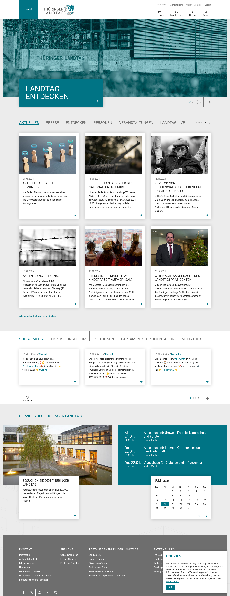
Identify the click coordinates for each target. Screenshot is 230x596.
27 (157, 508)
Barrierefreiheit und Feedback (34, 579)
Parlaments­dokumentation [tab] (147, 339)
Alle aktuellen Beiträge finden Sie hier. (37, 316)
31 (188, 508)
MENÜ (29, 9)
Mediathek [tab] (191, 339)
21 (165, 504)
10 (188, 495)
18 (196, 500)
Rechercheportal (97, 559)
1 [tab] (190, 102)
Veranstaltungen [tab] (136, 123)
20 (157, 504)
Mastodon (44, 354)
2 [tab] (193, 102)
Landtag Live (176, 15)
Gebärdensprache (193, 5)
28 (165, 508)
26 (204, 504)
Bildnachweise (26, 563)
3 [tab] (197, 398)
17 (188, 500)
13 (157, 500)
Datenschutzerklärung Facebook (35, 575)
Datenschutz (172, 581)
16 (180, 500)
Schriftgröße (161, 5)
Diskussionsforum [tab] (68, 339)
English (208, 5)
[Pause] (199, 102)
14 (165, 500)
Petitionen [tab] (103, 339)
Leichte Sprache (176, 5)
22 (173, 504)
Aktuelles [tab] (29, 123)
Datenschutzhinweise (30, 571)
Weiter (214, 103)
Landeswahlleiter (162, 559)
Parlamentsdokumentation (102, 571)
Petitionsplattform (98, 567)
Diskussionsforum (98, 563)
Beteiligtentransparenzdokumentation (107, 575)
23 (180, 504)
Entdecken (76, 123)
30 (180, 508)
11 (196, 495)
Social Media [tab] (31, 339)
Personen (103, 123)
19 (204, 500)
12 (204, 495)
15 (173, 500)
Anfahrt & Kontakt (28, 559)
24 (188, 504)
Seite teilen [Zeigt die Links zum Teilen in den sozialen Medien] (201, 122)
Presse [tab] (52, 123)
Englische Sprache (69, 563)
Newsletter (24, 567)
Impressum (24, 555)
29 (173, 508)
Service (193, 15)
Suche (206, 15)
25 (196, 504)
